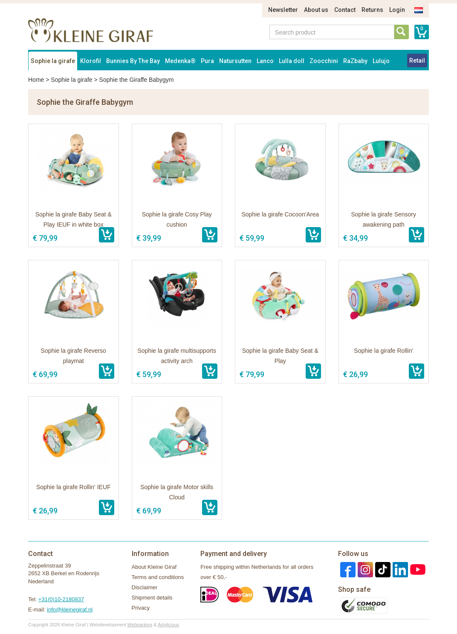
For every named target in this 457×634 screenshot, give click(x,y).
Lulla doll (291, 61)
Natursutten (235, 61)
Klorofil (90, 61)
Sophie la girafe (53, 61)
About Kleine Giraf (154, 567)
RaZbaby (355, 61)
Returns (372, 9)
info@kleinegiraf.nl (70, 609)
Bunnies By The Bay (133, 61)
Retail (417, 60)
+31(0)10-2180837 (61, 599)
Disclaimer (145, 587)
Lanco (265, 61)
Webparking (140, 624)
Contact (345, 9)
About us (316, 9)
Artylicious (168, 624)
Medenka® (180, 61)
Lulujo (381, 61)
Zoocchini (323, 61)
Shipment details (152, 597)
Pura (207, 61)
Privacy (141, 608)
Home (36, 79)
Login (397, 9)
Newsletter (283, 9)
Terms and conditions (158, 577)
